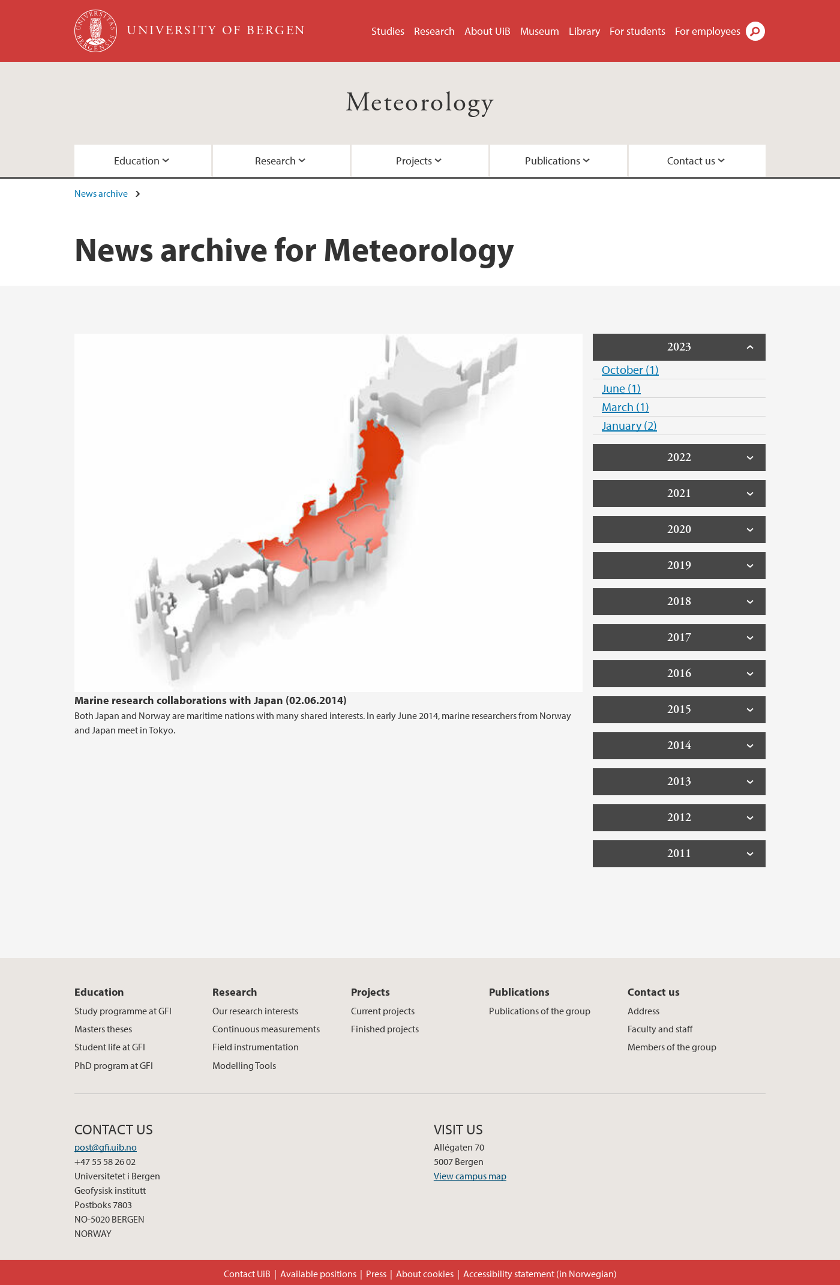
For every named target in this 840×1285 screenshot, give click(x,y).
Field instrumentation (255, 1047)
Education (137, 160)
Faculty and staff (660, 1029)
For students (637, 31)
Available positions (318, 1274)
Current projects (383, 1011)
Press (376, 1274)
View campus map (470, 1176)
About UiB (487, 31)
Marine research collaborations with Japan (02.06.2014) (210, 700)
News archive (101, 193)
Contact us (691, 160)
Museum (539, 31)
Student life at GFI (109, 1047)
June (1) (621, 388)
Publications (552, 160)
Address (643, 1011)
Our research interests (255, 1011)
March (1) (625, 406)
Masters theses (103, 1029)
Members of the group (672, 1047)
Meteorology (420, 103)
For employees (707, 31)
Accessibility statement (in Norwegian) (540, 1274)
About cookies (425, 1274)
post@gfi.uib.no (105, 1147)
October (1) (630, 369)
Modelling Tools (244, 1065)
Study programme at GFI (123, 1011)
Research (434, 31)
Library (584, 31)
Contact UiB (247, 1274)
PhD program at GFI (113, 1065)
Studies (387, 31)
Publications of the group (539, 1011)
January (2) (629, 425)
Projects (414, 160)
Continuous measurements (266, 1029)
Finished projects (385, 1029)
